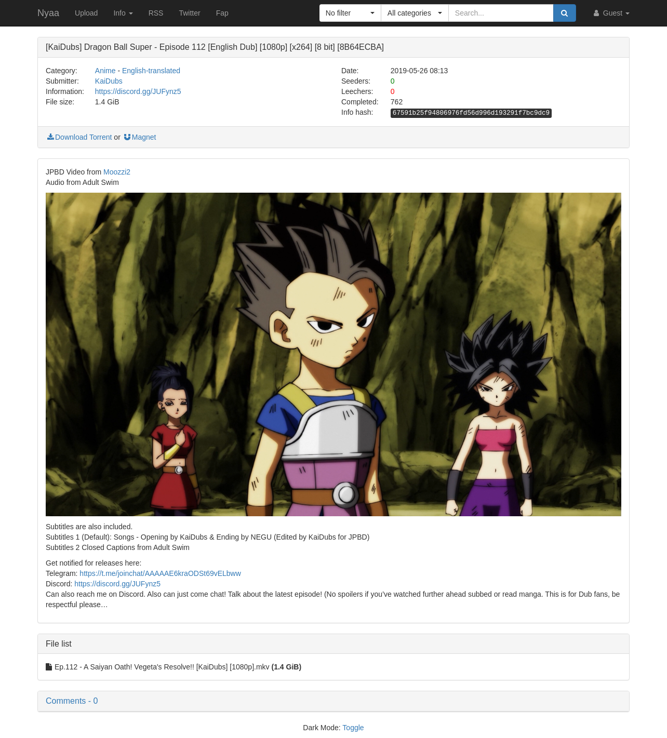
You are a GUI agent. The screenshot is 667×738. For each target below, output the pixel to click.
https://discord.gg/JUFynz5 (138, 91)
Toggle (353, 727)
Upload (86, 13)
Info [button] (122, 13)
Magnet (139, 137)
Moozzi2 (116, 172)
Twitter (189, 13)
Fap (222, 13)
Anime (105, 70)
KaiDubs (109, 81)
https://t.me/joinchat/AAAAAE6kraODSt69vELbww (160, 573)
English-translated (151, 70)
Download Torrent (79, 137)
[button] (350, 13)
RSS (156, 13)
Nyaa (48, 13)
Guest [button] (611, 13)
